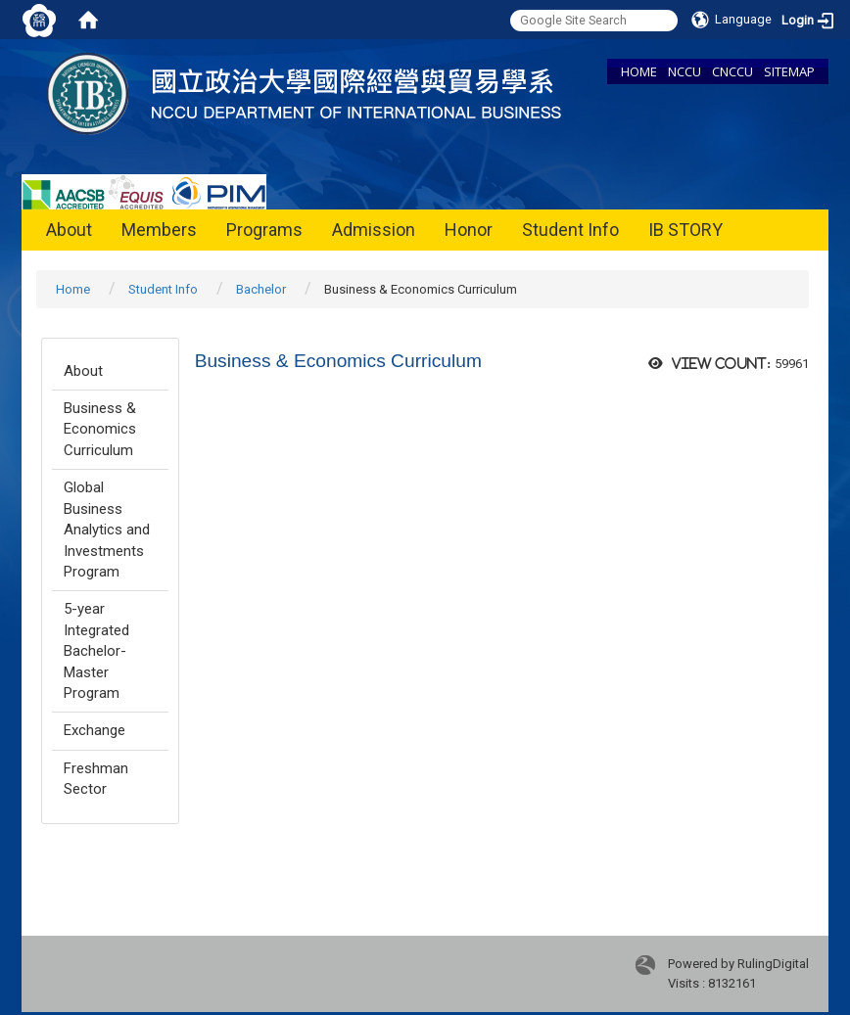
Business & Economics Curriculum (100, 429)
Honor (469, 229)
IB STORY (685, 229)
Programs (264, 229)
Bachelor (261, 289)
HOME (639, 71)
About (69, 229)
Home (73, 289)
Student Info (570, 229)
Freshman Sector (96, 779)
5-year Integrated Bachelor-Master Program (96, 651)
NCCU (684, 71)
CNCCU (732, 71)
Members (159, 229)
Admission (373, 229)
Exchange (94, 730)
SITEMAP (789, 71)
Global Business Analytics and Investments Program (107, 529)
